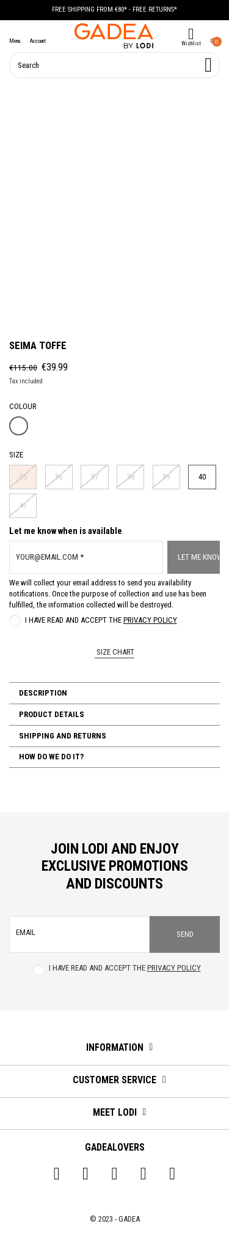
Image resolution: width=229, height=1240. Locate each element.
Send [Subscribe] (185, 934)
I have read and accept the (101, 620)
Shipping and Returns (61, 735)
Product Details (50, 714)
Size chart (114, 651)
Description (42, 692)
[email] (79, 934)
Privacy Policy (150, 620)
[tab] (114, 693)
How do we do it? (50, 756)
